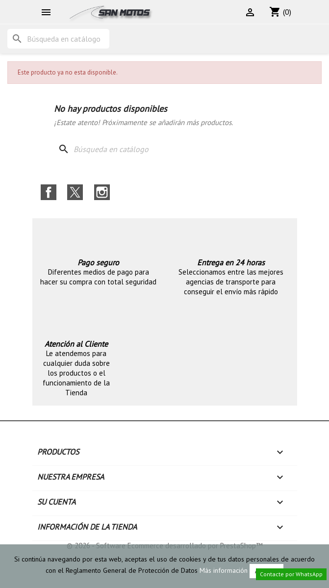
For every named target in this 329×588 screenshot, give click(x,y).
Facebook (48, 192)
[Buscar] (58, 39)
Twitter (75, 192)
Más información (224, 570)
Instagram (102, 192)
